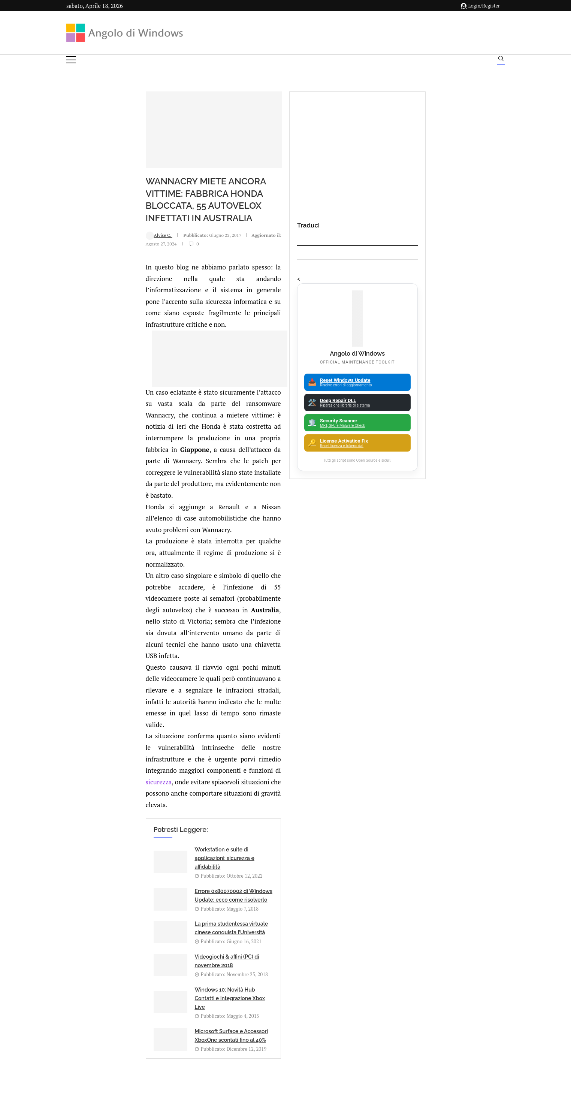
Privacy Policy (265, 1021)
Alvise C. (89, 252)
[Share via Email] (184, 767)
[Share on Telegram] (176, 767)
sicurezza (309, 563)
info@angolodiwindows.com (299, 982)
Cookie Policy (306, 1021)
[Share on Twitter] (144, 767)
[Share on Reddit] (160, 767)
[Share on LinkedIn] (152, 767)
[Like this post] (129, 767)
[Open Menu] (71, 59)
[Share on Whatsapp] (168, 767)
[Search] (501, 60)
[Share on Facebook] (137, 767)
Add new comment (117, 787)
